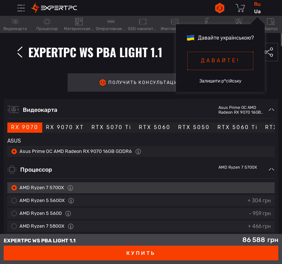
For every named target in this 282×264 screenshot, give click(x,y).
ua (257, 11)
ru (257, 4)
